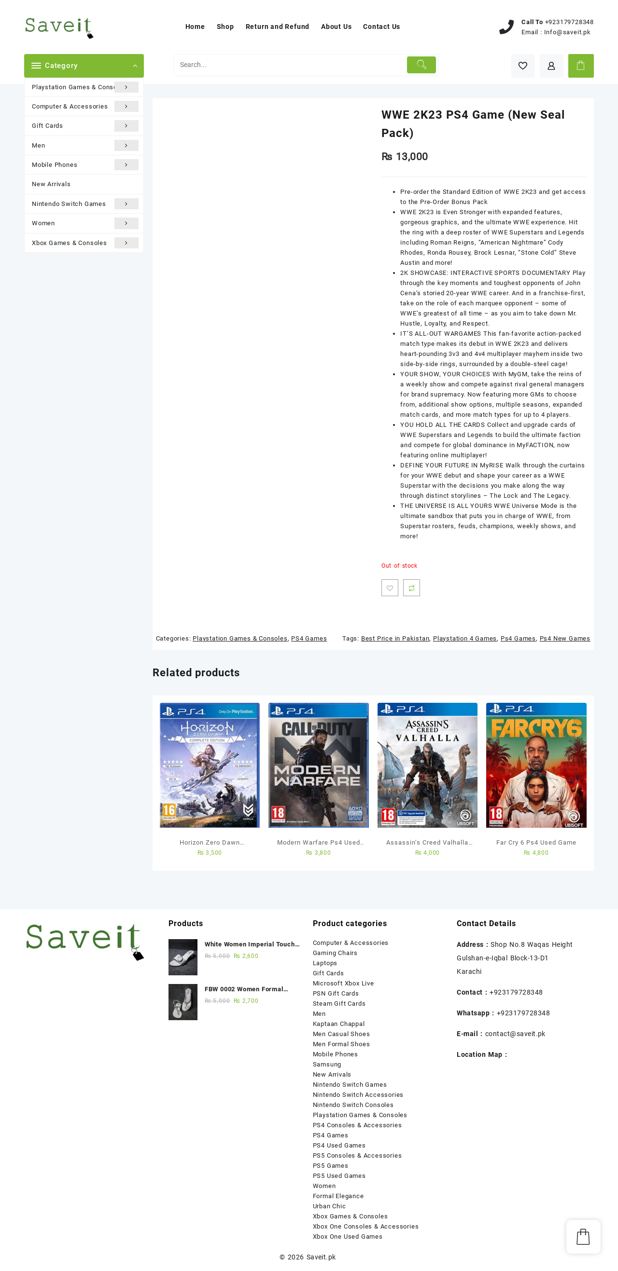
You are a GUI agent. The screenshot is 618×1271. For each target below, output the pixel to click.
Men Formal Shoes (341, 1044)
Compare (411, 587)
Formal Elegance (338, 1196)
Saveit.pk (321, 1257)
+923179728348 (569, 22)
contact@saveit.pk (515, 1034)
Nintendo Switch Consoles (353, 1104)
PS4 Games (309, 638)
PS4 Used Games (339, 1145)
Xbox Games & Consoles (85, 242)
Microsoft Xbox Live (343, 983)
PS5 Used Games (339, 1175)
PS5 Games (331, 1165)
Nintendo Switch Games (85, 203)
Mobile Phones (85, 164)
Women (85, 223)
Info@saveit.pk (567, 32)
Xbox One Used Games (348, 1236)
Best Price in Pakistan (395, 638)
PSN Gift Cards (336, 993)
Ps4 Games (518, 638)
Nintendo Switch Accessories (358, 1094)
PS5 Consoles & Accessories (357, 1155)
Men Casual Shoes (341, 1034)
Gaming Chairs (335, 953)
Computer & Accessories (85, 106)
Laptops (325, 963)
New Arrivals (51, 184)
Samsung (327, 1064)
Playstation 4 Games (465, 638)
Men (85, 145)
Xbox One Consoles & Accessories (366, 1226)
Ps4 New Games (565, 638)
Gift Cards (85, 125)
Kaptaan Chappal (339, 1023)
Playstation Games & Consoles (85, 87)
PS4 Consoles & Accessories (357, 1125)
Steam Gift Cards (339, 1003)
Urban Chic (329, 1206)
